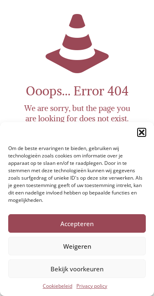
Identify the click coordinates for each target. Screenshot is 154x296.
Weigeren (77, 246)
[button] (142, 132)
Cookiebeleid (57, 285)
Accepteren (77, 224)
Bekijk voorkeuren (77, 269)
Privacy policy (91, 285)
